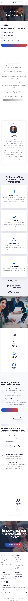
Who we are (17, 557)
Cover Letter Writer (5, 578)
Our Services (18, 559)
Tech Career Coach (19, 565)
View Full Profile (14, 45)
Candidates (17, 561)
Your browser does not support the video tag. (14, 56)
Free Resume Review (18, 2)
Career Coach (4, 576)
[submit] (26, 592)
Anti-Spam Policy (22, 598)
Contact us (17, 578)
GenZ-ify (3, 581)
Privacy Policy (14, 598)
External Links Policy (14, 600)
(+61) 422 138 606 (19, 576)
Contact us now (17, 419)
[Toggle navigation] (26, 2)
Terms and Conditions (5, 598)
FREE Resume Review (6, 574)
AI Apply (3, 580)
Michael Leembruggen (14, 136)
